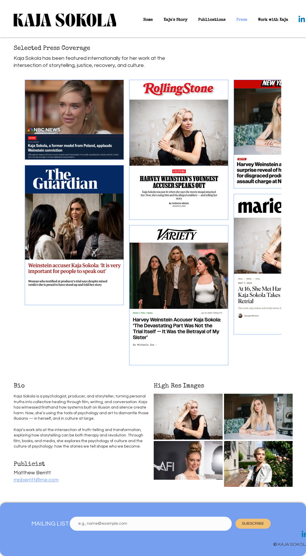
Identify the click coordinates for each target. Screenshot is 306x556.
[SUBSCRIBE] (253, 524)
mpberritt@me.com (36, 480)
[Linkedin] (302, 20)
